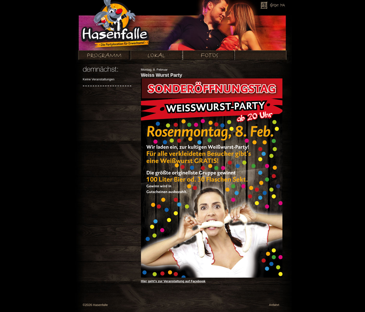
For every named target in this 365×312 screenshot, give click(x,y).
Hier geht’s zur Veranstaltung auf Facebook (173, 281)
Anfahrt (274, 305)
